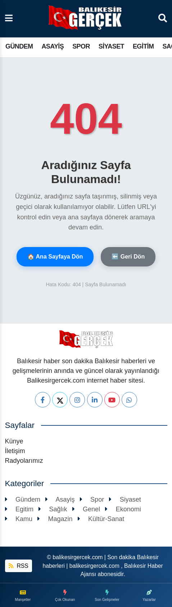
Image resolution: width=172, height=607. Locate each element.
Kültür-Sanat (101, 518)
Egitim (143, 46)
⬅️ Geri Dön (128, 257)
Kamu (19, 518)
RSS (18, 566)
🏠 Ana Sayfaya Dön (55, 257)
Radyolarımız (24, 460)
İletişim (15, 451)
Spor (81, 46)
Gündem (19, 46)
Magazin (55, 518)
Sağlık (53, 509)
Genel (86, 509)
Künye (14, 441)
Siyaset (111, 46)
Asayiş (52, 46)
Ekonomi (123, 509)
